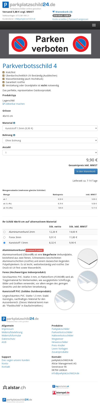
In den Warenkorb (85, 171)
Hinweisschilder (60, 342)
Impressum (8, 328)
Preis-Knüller (58, 345)
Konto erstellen (59, 19)
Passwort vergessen (78, 19)
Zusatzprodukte (60, 351)
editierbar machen (13, 103)
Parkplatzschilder (61, 328)
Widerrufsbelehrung (12, 332)
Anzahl (6, 147)
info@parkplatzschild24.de (24, 19)
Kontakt (6, 366)
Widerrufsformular (11, 335)
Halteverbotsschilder (62, 335)
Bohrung (8, 135)
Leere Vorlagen (60, 348)
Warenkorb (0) (62, 11)
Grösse (6, 110)
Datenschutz (8, 338)
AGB (4, 342)
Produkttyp (9, 95)
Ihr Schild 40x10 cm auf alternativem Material (29, 221)
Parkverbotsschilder (62, 332)
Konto (5, 363)
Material (8, 122)
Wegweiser (57, 338)
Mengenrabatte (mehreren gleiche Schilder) (23, 190)
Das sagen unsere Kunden (16, 360)
